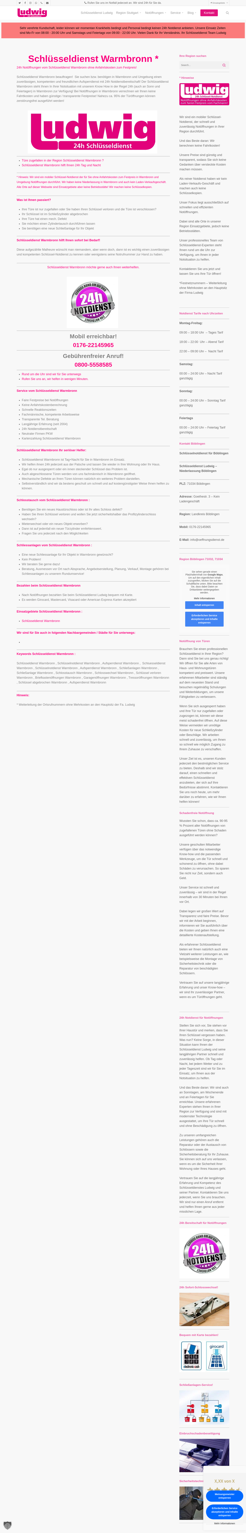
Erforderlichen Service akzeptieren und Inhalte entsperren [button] (204, 619)
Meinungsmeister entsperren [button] (224, 1496)
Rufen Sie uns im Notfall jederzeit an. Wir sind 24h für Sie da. (122, 2)
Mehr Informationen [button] (204, 598)
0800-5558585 (93, 364)
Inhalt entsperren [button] (204, 605)
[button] (7, 1525)
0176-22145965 (93, 345)
